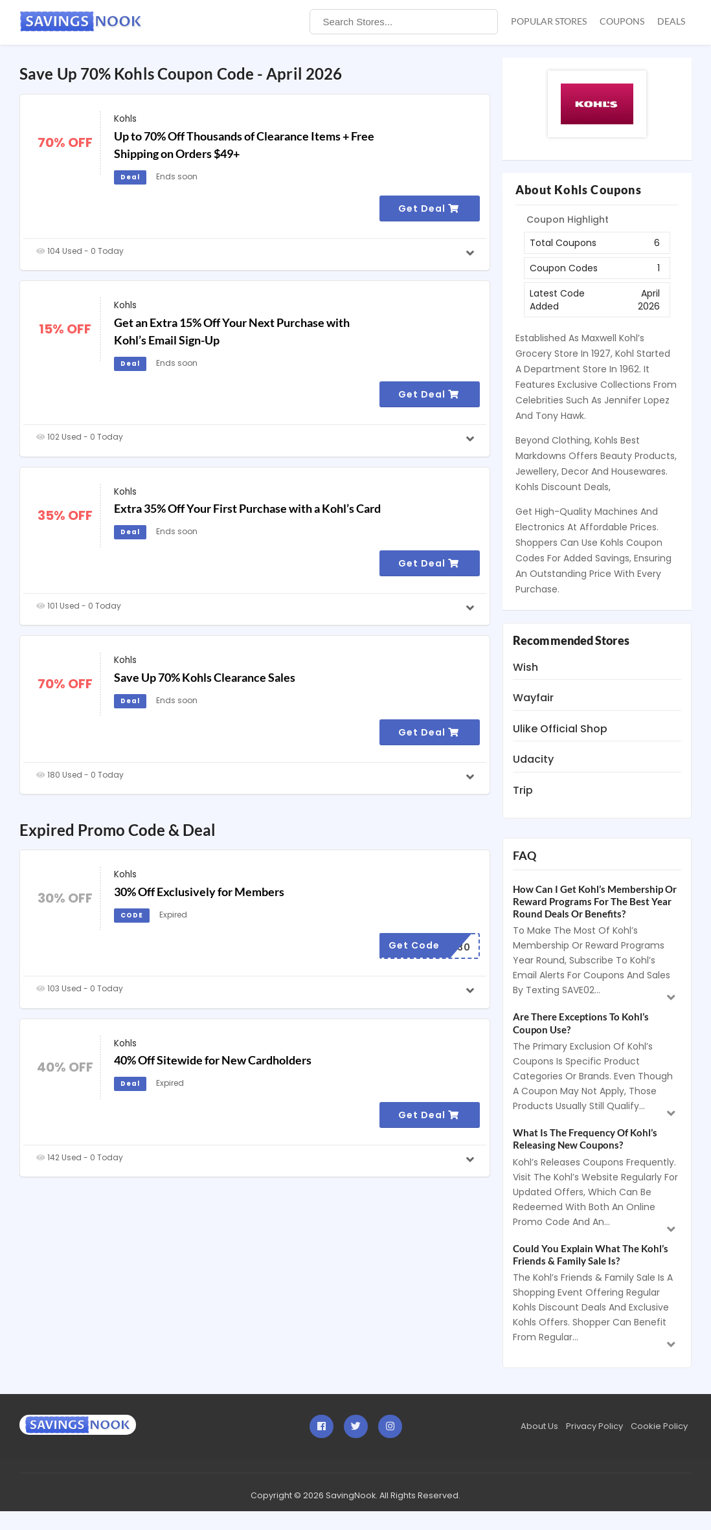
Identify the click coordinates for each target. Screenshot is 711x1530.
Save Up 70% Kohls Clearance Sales (204, 677)
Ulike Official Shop (560, 728)
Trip (523, 790)
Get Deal (428, 208)
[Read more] (471, 253)
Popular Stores (549, 21)
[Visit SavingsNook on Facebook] (321, 1426)
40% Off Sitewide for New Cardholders (212, 1060)
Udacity (533, 759)
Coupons (622, 21)
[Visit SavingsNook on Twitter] (356, 1426)
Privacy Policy (594, 1426)
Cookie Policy (659, 1426)
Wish (525, 667)
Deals (671, 21)
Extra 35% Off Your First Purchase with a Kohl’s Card (247, 508)
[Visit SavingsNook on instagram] (390, 1426)
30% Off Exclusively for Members (199, 891)
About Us (539, 1426)
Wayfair (533, 697)
